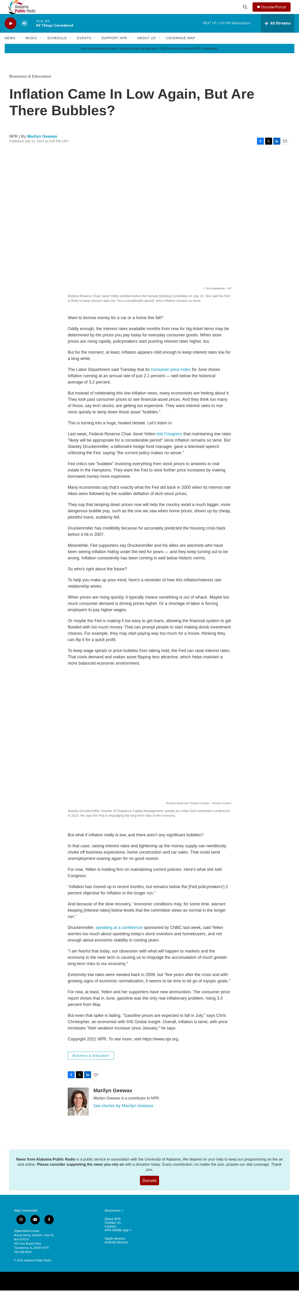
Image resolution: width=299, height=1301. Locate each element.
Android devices (116, 1253)
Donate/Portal (276, 12)
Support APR (114, 48)
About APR (113, 1229)
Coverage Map (180, 48)
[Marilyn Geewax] (78, 1112)
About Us (146, 48)
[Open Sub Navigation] (19, 48)
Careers (110, 1237)
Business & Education (30, 87)
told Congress (169, 444)
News (10, 48)
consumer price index (171, 380)
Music (31, 48)
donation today (148, 1175)
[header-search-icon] (245, 12)
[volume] (24, 34)
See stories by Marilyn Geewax (123, 1116)
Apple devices (115, 1249)
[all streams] (277, 33)
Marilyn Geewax (42, 147)
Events (84, 48)
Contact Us (113, 1233)
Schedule (57, 48)
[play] (10, 34)
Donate (149, 1191)
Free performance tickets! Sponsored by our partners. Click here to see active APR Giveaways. (149, 59)
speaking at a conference (119, 938)
